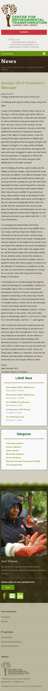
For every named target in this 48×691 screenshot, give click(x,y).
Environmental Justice (11, 642)
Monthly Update (19, 67)
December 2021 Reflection (20, 387)
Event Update (13, 447)
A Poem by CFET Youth (18, 409)
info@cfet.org (19, 682)
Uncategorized (14, 465)
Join (8, 587)
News (9, 67)
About (5, 656)
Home (3, 67)
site (41, 216)
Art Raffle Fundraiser (18, 402)
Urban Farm (6, 637)
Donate (24, 32)
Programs (7, 632)
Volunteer (5, 617)
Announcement (14, 443)
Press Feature (13, 457)
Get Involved (8, 611)
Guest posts (12, 450)
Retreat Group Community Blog (23, 461)
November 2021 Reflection (20, 395)
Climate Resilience (10, 646)
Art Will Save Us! (15, 417)
